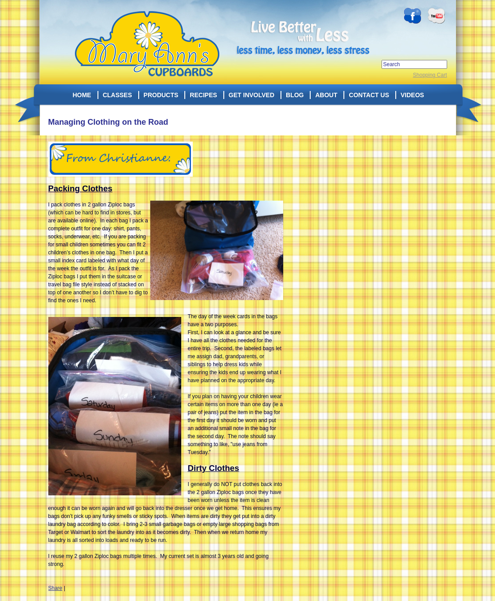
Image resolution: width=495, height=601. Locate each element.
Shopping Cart (430, 75)
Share (55, 588)
